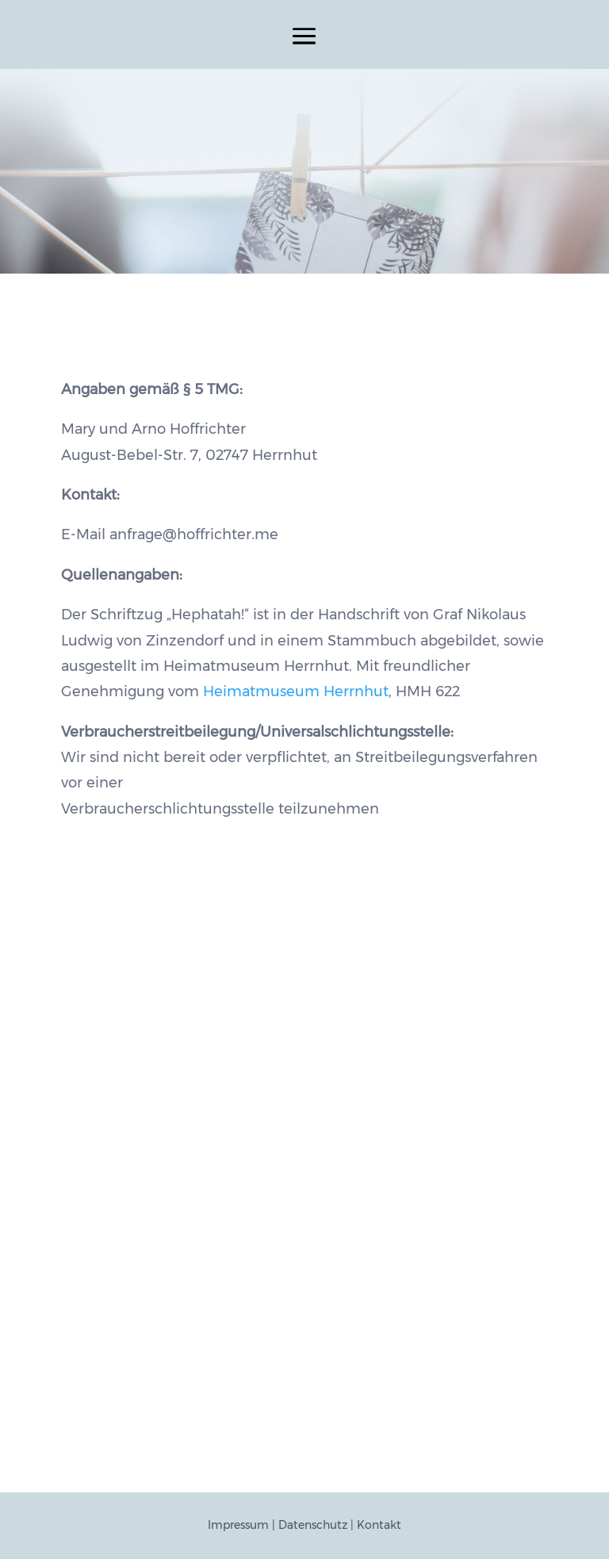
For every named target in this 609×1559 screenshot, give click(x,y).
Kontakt (379, 1525)
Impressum (238, 1525)
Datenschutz (312, 1525)
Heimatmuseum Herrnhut (296, 691)
